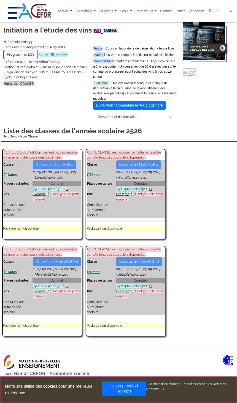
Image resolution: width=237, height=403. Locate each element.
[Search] (215, 11)
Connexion (196, 11)
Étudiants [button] (106, 11)
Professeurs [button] (145, 11)
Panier (180, 11)
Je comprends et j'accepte (124, 388)
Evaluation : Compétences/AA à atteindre (129, 105)
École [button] (124, 11)
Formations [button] (84, 11)
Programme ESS (21, 54)
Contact (166, 11)
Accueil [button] (63, 11)
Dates (10, 175)
